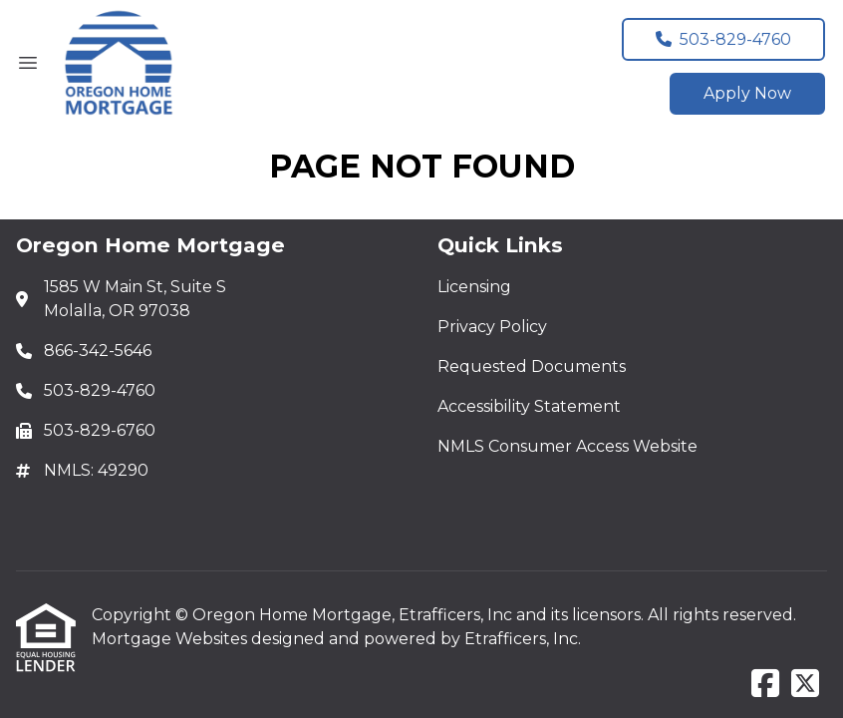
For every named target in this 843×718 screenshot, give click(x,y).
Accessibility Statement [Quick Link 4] (529, 406)
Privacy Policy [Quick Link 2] (492, 326)
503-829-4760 (723, 39)
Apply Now (747, 93)
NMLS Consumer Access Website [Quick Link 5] (567, 446)
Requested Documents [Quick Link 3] (531, 366)
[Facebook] (765, 684)
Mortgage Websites (171, 638)
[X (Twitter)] (805, 684)
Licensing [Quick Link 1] (474, 286)
